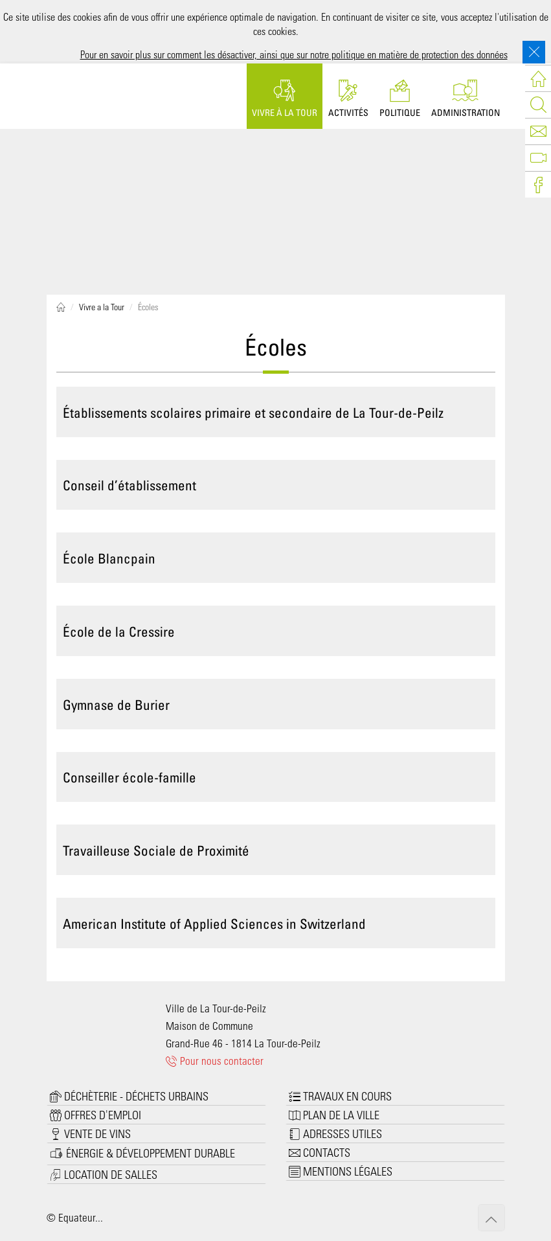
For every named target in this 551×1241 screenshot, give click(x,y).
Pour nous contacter (215, 1060)
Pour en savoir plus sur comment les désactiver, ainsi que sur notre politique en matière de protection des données (294, 54)
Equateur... (80, 1217)
